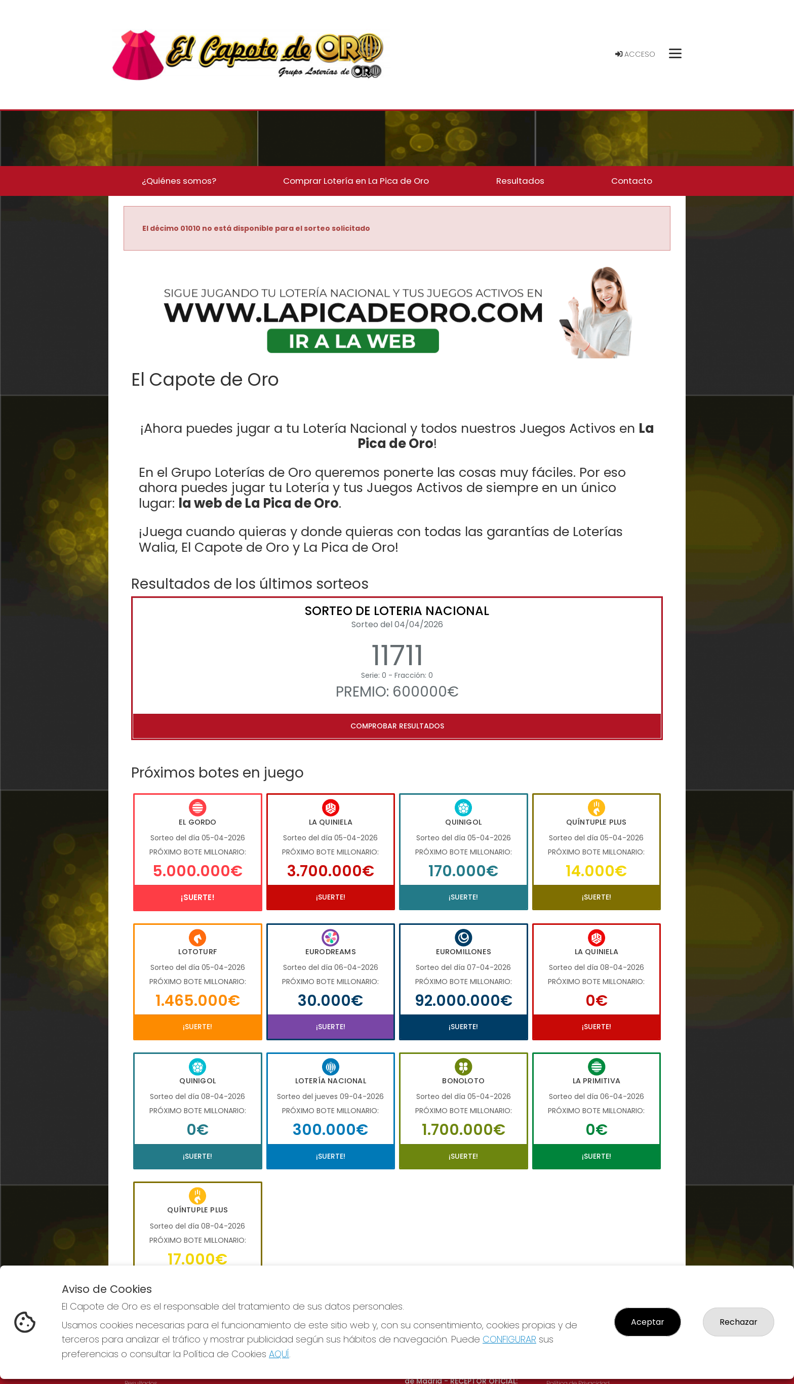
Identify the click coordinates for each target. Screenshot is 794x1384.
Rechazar (739, 1322)
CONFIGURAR (509, 1339)
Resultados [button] (520, 181)
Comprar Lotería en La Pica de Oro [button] (356, 181)
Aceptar (647, 1322)
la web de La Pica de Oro (258, 503)
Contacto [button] (631, 181)
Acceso (635, 54)
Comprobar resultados (397, 726)
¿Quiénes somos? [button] (179, 181)
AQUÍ (279, 1354)
